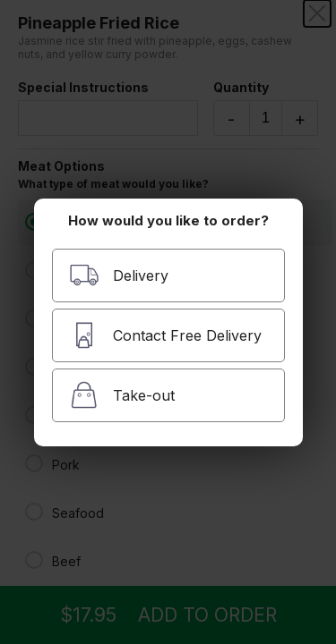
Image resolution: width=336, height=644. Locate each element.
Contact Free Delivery (165, 335)
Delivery (118, 275)
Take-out (122, 395)
